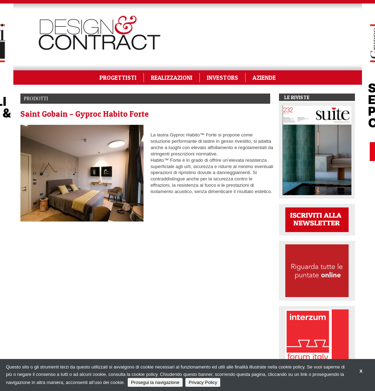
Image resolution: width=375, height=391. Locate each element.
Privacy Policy (203, 382)
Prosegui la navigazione (155, 382)
